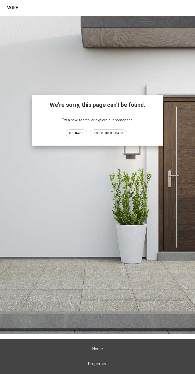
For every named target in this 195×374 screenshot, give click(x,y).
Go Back (76, 133)
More (12, 7)
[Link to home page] (53, 8)
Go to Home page (108, 133)
